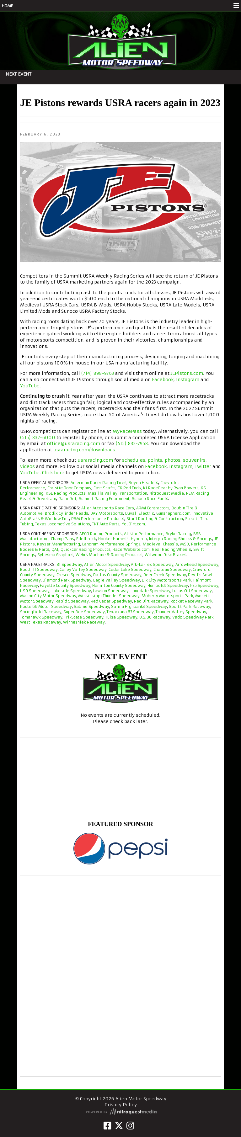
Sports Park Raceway (189, 606)
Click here (53, 473)
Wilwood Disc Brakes (165, 554)
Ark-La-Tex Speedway (152, 564)
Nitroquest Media (166, 493)
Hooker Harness (113, 538)
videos (27, 466)
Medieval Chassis (160, 544)
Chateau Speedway (172, 569)
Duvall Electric (139, 513)
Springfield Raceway (41, 611)
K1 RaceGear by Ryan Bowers (171, 488)
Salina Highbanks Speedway (139, 606)
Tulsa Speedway (121, 617)
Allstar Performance (143, 533)
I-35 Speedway (204, 585)
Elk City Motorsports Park (166, 580)
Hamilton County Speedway (119, 585)
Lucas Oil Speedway (192, 590)
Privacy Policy (120, 1105)
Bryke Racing (178, 533)
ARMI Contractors (152, 508)
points (155, 460)
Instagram (187, 379)
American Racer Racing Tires (98, 482)
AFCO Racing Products (100, 533)
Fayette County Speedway (65, 585)
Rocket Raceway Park (191, 601)
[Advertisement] (120, 926)
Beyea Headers (143, 482)
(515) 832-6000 (37, 437)
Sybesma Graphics (55, 554)
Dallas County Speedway (117, 574)
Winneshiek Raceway (84, 622)
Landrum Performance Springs (111, 544)
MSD (184, 544)
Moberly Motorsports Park (167, 595)
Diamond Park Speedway (67, 580)
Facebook (163, 379)
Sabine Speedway (91, 606)
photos (172, 460)
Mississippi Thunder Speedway (109, 595)
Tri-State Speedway (84, 617)
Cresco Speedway (73, 574)
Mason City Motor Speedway (48, 595)
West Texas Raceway (40, 622)
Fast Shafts (104, 488)
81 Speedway (69, 564)
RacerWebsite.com (131, 549)
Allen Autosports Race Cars (107, 508)
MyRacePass (127, 431)
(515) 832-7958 (132, 443)
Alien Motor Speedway (106, 564)
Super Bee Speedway (84, 611)
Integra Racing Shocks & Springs (180, 538)
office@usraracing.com (73, 443)
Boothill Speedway (39, 569)
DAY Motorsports (106, 513)
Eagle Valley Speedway (116, 580)
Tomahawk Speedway (41, 617)
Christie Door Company (69, 488)
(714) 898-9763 (97, 373)
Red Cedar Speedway (111, 601)
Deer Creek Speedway (164, 574)
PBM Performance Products (97, 518)
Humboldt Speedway (167, 585)
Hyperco (139, 538)
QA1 (54, 549)
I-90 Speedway (35, 590)
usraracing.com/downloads (84, 450)
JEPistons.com (187, 373)
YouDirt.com (133, 524)
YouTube (30, 386)
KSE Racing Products (66, 493)
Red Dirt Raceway (151, 601)
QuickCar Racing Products (85, 549)
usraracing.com (95, 460)
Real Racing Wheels (171, 549)
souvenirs (194, 460)
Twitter (203, 466)
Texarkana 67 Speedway (130, 611)
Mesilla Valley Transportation (117, 493)
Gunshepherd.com (173, 513)
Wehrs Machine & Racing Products (109, 554)
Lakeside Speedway (71, 590)
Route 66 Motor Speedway (46, 606)
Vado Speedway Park (193, 617)
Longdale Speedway (150, 590)
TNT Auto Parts (106, 524)
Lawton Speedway (111, 590)
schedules (133, 460)
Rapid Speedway (72, 601)
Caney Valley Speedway (83, 569)
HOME (7, 5)
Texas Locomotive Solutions (62, 524)
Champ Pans (62, 538)
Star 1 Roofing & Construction (154, 518)
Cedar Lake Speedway (130, 569)
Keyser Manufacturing (58, 544)
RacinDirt (67, 498)
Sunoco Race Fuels (150, 498)
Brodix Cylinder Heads (66, 513)
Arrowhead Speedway (196, 564)
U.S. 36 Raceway (154, 617)
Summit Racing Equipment (104, 498)
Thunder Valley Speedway (181, 611)
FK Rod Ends (129, 488)
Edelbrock (86, 538)
